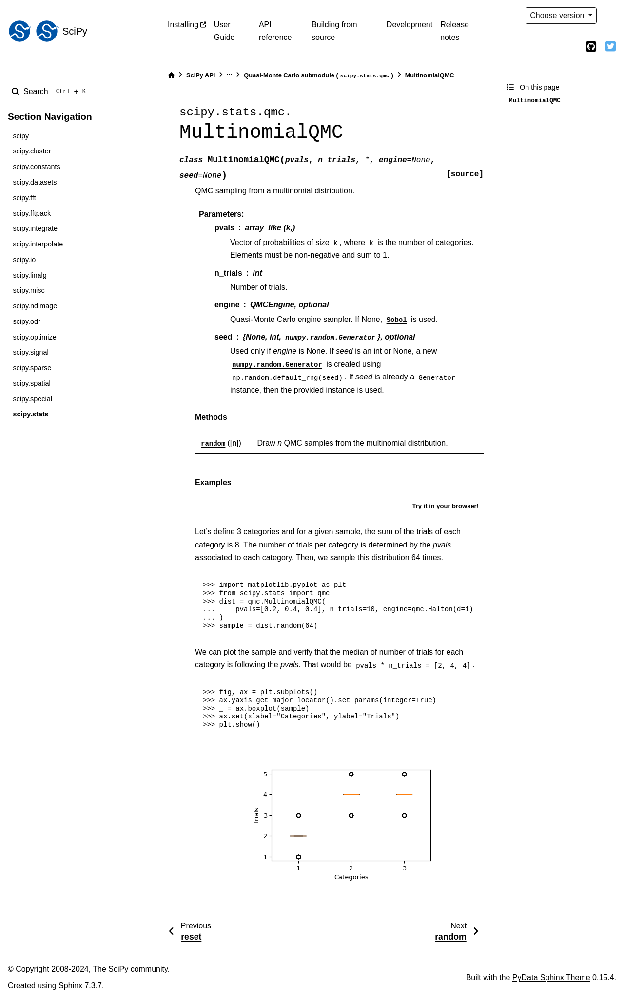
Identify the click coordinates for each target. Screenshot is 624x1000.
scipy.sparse (32, 368)
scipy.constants (36, 166)
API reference (275, 30)
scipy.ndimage (35, 306)
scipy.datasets (35, 182)
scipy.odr (26, 321)
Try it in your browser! (445, 505)
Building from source (334, 30)
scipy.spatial (31, 383)
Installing (183, 24)
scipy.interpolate (38, 244)
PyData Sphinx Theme (551, 977)
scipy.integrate (35, 228)
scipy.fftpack (32, 213)
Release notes (454, 30)
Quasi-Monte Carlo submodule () (318, 76)
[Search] (51, 91)
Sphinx (70, 985)
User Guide (224, 30)
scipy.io (24, 260)
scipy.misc (28, 290)
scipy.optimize (34, 337)
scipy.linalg (29, 275)
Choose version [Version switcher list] (558, 15)
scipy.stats (30, 414)
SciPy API (200, 75)
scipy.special (32, 399)
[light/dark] (610, 15)
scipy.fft (24, 198)
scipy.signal (30, 352)
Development (409, 24)
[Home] (171, 75)
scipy (21, 136)
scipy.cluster (32, 151)
